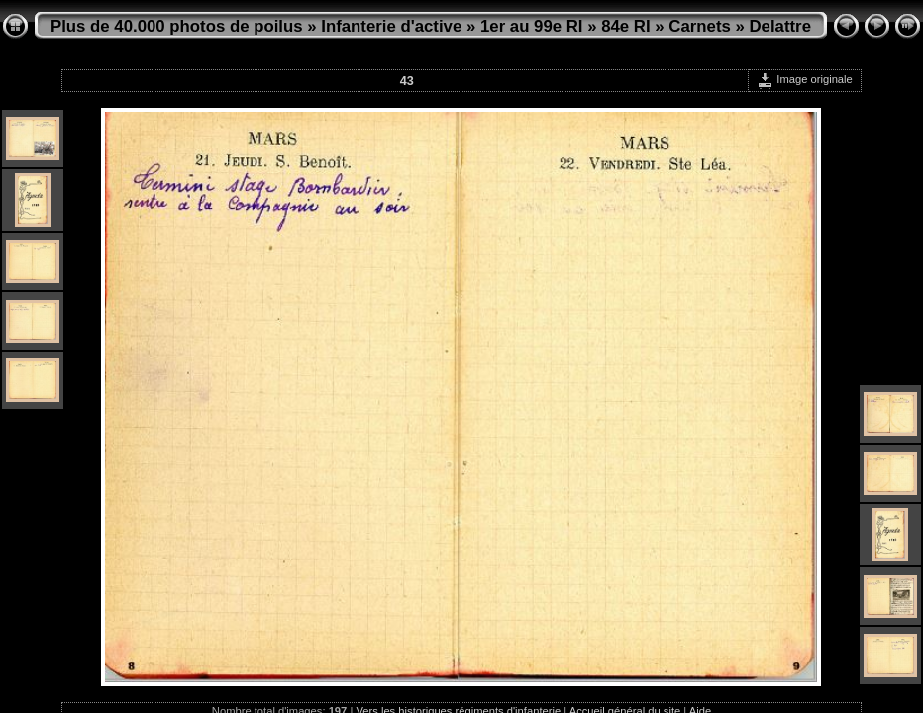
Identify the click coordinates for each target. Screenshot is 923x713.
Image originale (805, 79)
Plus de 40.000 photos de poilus (177, 26)
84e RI (625, 26)
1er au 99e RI (531, 26)
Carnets (699, 26)
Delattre (781, 26)
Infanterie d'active (391, 26)
